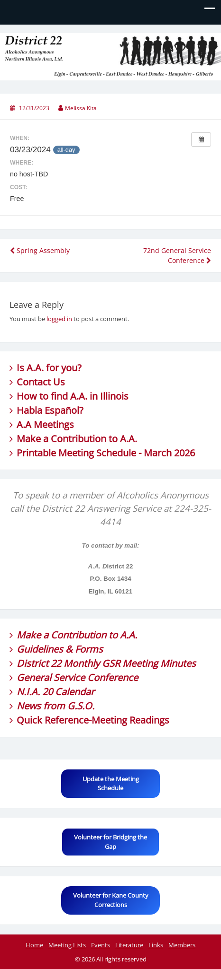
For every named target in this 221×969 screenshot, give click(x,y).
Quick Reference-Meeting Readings (93, 720)
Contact (34, 381)
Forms (89, 649)
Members (181, 945)
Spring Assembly (40, 250)
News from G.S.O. (55, 705)
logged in (59, 318)
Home (34, 945)
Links (155, 945)
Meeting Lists (67, 945)
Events (100, 945)
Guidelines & (46, 649)
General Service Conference (77, 677)
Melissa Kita (81, 108)
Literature (129, 945)
